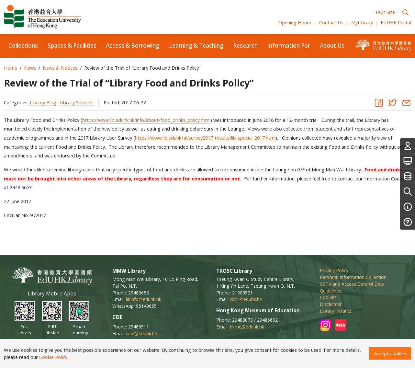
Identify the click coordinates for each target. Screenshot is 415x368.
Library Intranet (336, 311)
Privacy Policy (334, 270)
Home (10, 67)
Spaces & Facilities (72, 45)
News (30, 67)
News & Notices (60, 67)
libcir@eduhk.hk (246, 299)
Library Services (77, 102)
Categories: (16, 102)
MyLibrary (362, 22)
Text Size (385, 12)
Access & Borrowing (132, 45)
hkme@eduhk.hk (247, 327)
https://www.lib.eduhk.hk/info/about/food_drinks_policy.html (146, 120)
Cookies (328, 297)
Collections (23, 45)
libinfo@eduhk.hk (143, 299)
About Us (332, 45)
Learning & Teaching (196, 45)
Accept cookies (390, 353)
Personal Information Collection (353, 277)
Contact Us (334, 22)
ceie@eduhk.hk (141, 333)
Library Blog (43, 102)
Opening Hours (294, 22)
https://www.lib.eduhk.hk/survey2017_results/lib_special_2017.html (205, 137)
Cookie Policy (53, 357)
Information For (288, 45)
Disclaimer (331, 304)
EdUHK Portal (396, 22)
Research (245, 45)
